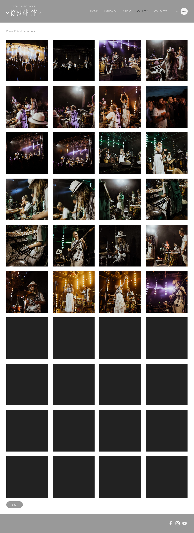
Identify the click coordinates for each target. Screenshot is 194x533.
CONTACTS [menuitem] (160, 11)
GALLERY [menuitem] (142, 11)
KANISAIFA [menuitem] (110, 11)
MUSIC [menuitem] (127, 11)
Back (14, 504)
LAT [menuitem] (176, 11)
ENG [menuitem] (184, 11)
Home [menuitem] (94, 11)
